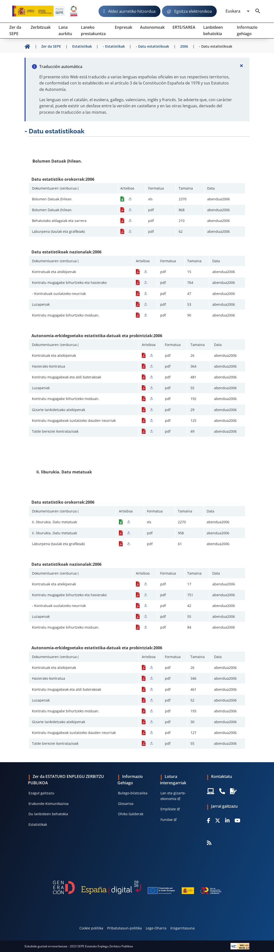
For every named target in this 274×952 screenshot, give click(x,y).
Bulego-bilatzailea (132, 793)
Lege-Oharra (156, 928)
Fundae (166, 819)
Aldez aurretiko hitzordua (132, 11)
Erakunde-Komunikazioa (49, 803)
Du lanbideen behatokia (48, 814)
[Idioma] (237, 11)
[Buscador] (258, 11)
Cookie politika (91, 928)
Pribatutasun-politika (124, 928)
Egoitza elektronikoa (193, 11)
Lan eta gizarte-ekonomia (173, 796)
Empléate (168, 809)
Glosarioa (125, 803)
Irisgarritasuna (182, 928)
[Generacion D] (137, 887)
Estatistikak (38, 824)
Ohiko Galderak (130, 814)
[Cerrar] (242, 66)
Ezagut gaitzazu (41, 793)
